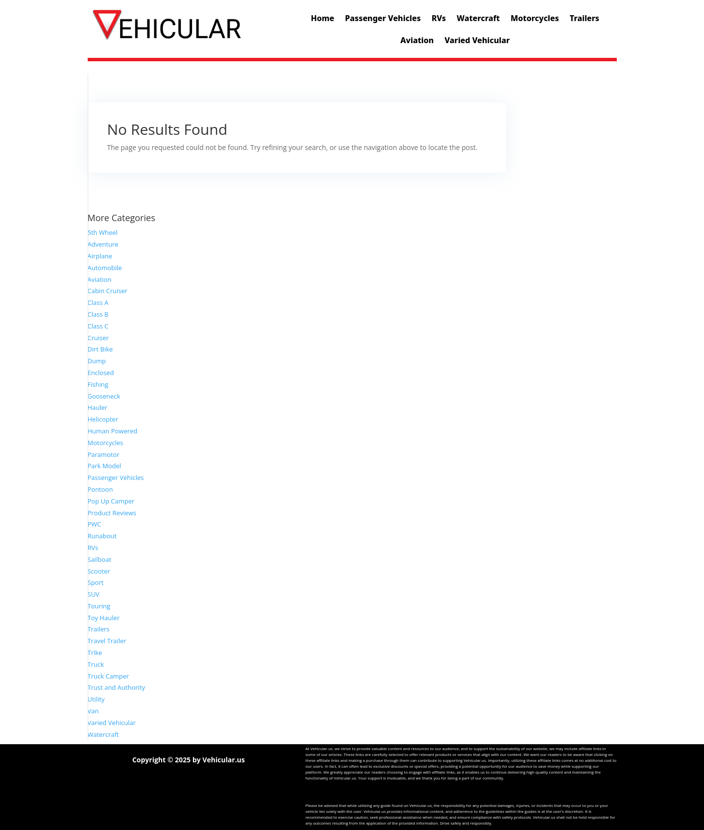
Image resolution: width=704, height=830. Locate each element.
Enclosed (101, 372)
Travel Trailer (107, 640)
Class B (98, 314)
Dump (97, 360)
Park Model (104, 465)
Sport (96, 582)
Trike (95, 652)
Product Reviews (112, 512)
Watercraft (478, 18)
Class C (98, 326)
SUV (93, 594)
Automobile (105, 267)
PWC (94, 524)
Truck (96, 664)
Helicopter (103, 419)
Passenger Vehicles (383, 18)
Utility (96, 699)
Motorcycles (534, 18)
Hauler (98, 407)
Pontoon (100, 489)
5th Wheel (103, 232)
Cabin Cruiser (108, 290)
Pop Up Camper (111, 501)
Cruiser (98, 337)
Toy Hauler (104, 617)
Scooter (99, 571)
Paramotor (104, 454)
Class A (98, 302)
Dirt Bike (100, 349)
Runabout (102, 535)
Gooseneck (104, 396)
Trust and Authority (117, 687)
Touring (99, 606)
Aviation (417, 40)
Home (323, 18)
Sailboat (100, 559)
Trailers (584, 18)
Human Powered (113, 431)
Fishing (98, 384)
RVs (439, 18)
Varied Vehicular (477, 40)
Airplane (100, 256)
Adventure (103, 244)
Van (93, 710)
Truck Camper (108, 676)
